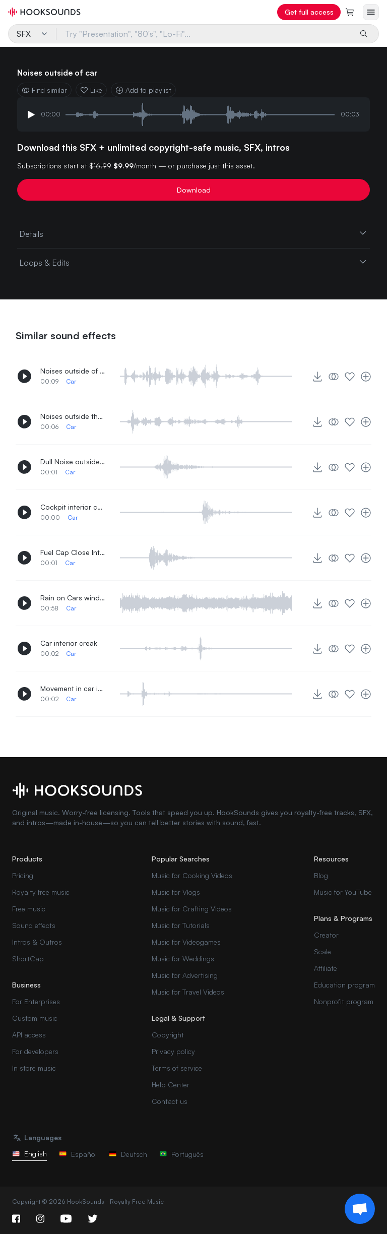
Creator (326, 935)
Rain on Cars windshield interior (73, 597)
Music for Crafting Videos (192, 908)
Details (193, 233)
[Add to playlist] (365, 376)
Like (91, 90)
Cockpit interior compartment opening (73, 507)
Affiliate (325, 968)
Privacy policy (173, 1051)
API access (29, 1034)
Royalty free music (41, 892)
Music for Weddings (183, 958)
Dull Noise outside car (73, 461)
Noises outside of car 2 (73, 370)
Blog (321, 875)
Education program (344, 984)
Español (78, 1154)
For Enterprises (36, 1001)
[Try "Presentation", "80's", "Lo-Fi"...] (204, 34)
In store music (34, 1068)
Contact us (169, 1101)
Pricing (22, 875)
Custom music (34, 1018)
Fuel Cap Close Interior (73, 552)
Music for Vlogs (176, 892)
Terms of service (177, 1068)
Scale (322, 951)
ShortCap (28, 958)
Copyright (168, 1034)
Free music (28, 908)
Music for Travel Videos (188, 992)
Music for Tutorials (181, 925)
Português (181, 1154)
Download (194, 190)
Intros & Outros (37, 942)
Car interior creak (68, 643)
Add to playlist (143, 90)
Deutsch (128, 1154)
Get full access (309, 12)
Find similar (44, 90)
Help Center (170, 1084)
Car (71, 381)
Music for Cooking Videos (192, 875)
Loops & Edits (193, 262)
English (29, 1153)
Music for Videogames (186, 942)
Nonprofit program (343, 1001)
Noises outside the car (73, 416)
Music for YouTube (343, 892)
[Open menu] (371, 12)
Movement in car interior (73, 688)
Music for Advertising (185, 975)
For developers (35, 1051)
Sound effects (33, 925)
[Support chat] (360, 1209)
